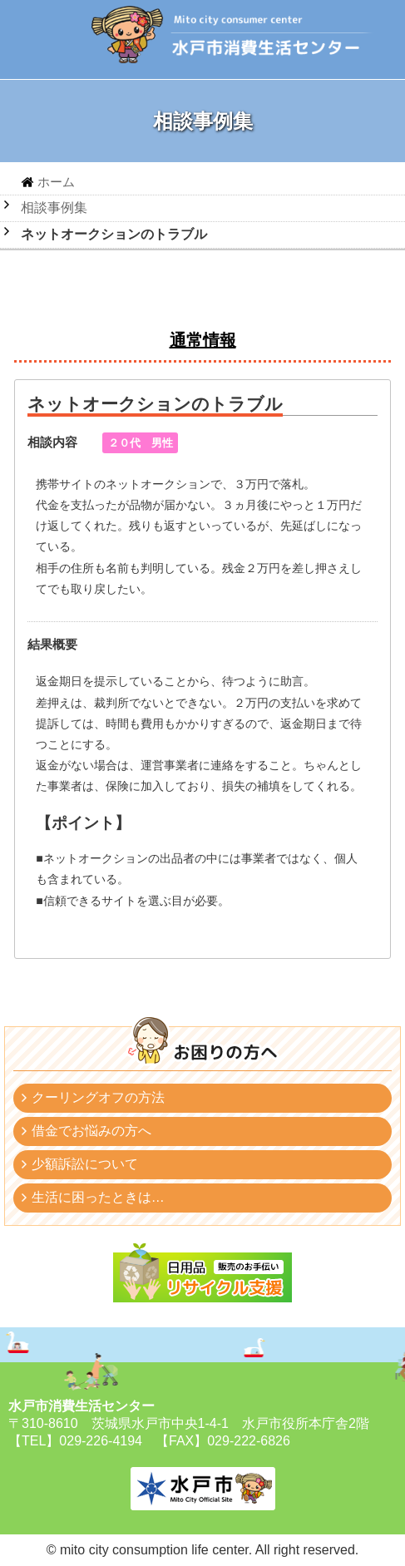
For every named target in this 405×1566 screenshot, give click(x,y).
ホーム (56, 182)
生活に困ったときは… (98, 1197)
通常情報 (203, 340)
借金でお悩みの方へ (91, 1131)
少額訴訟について (85, 1164)
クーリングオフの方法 (98, 1097)
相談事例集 (54, 207)
